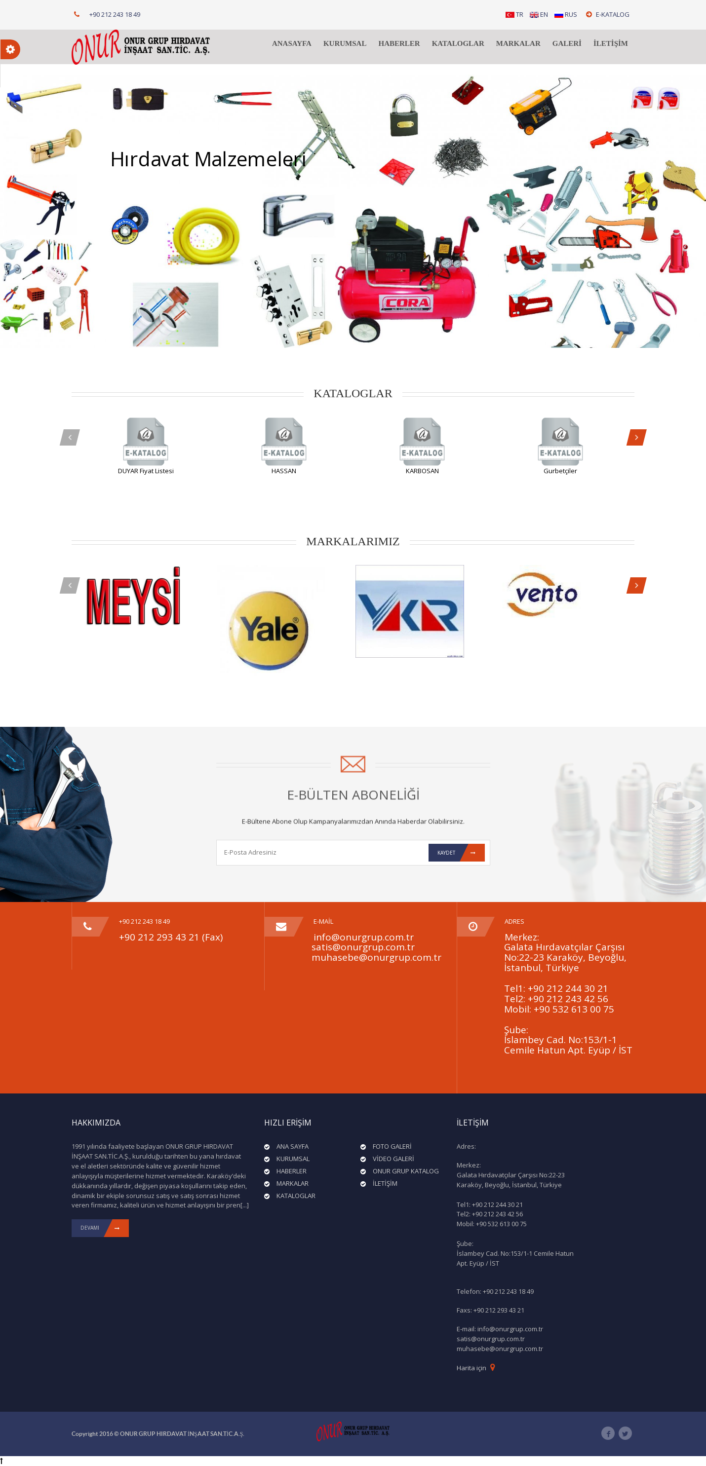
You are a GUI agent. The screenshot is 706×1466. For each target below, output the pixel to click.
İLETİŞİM (610, 43)
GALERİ (567, 43)
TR (514, 14)
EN (539, 14)
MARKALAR (518, 43)
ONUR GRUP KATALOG (406, 1170)
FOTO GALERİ (392, 1146)
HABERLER (399, 43)
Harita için (471, 1367)
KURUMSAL (345, 43)
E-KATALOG (607, 14)
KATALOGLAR (458, 43)
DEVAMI (104, 1228)
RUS (565, 14)
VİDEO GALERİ (393, 1158)
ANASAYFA (292, 43)
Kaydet (461, 853)
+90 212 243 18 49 (114, 14)
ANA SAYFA (292, 1146)
